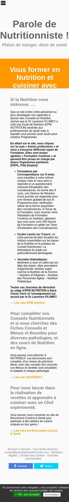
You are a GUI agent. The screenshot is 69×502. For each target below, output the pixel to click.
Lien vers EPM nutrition (29, 302)
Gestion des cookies (33, 455)
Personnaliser (52, 494)
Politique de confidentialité (36, 498)
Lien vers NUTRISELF (27, 377)
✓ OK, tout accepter (27, 494)
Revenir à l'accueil (19, 449)
